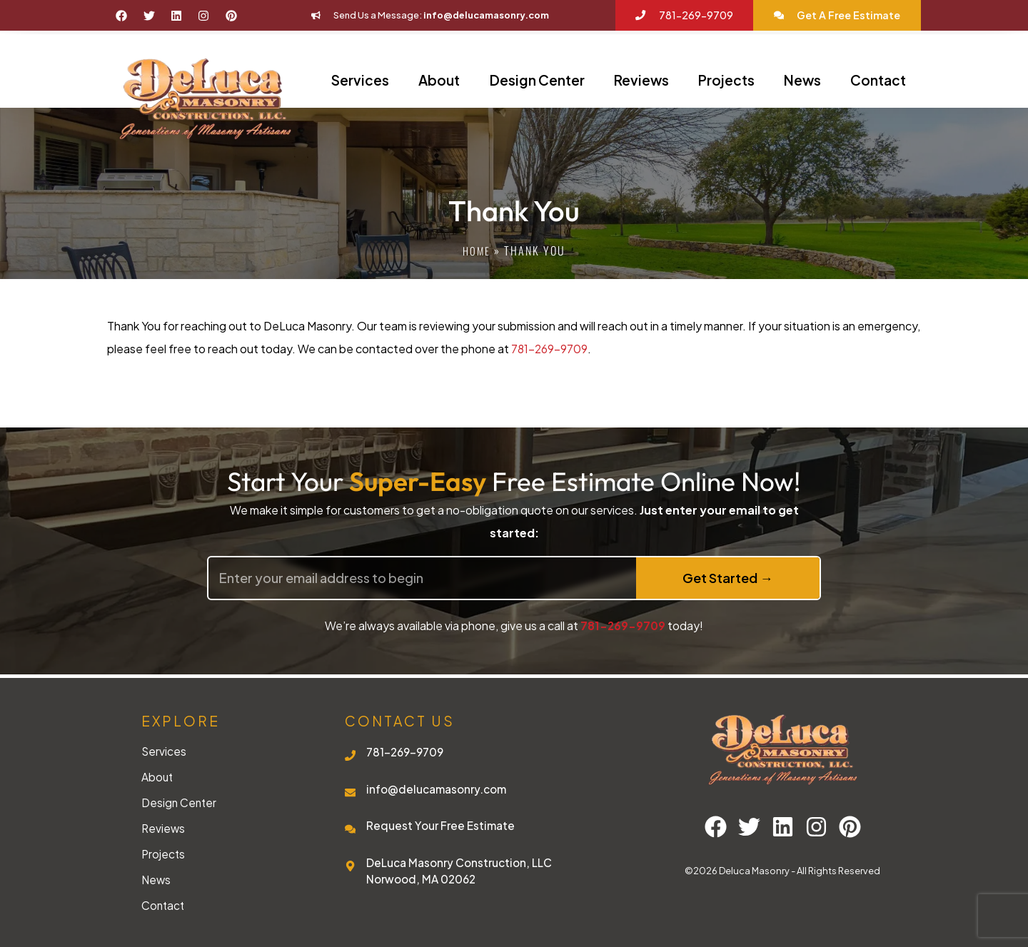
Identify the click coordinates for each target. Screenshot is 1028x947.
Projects (726, 79)
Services (360, 79)
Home (476, 250)
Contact (878, 79)
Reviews (641, 79)
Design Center (537, 79)
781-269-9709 (550, 348)
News (802, 79)
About (439, 79)
